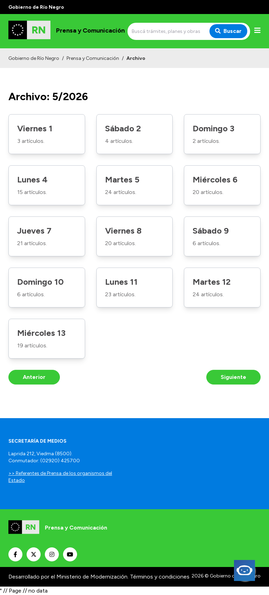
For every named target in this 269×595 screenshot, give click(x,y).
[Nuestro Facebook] (15, 554)
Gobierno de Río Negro (33, 58)
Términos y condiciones (159, 576)
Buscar (228, 31)
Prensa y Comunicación (93, 58)
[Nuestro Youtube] (70, 554)
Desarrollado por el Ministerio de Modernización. (68, 576)
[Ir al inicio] (66, 31)
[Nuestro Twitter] (34, 554)
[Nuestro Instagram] (52, 554)
